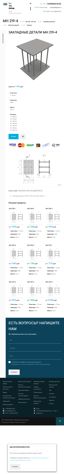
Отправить (14, 379)
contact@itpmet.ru (55, 7)
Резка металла (22, 410)
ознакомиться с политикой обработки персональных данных (31, 372)
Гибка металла (38, 400)
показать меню (3, 38)
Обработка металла (24, 407)
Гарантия (51, 408)
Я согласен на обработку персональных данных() (30, 371)
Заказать (13, 136)
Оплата (51, 411)
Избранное (38, 421)
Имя (11, 348)
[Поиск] (60, 429)
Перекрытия (6, 409)
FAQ (50, 398)
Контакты (51, 401)
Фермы (5, 400)
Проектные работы (23, 398)
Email (11, 363)
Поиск (37, 416)
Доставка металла (54, 389)
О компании (52, 404)
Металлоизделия (8, 412)
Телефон (12, 356)
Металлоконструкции (24, 389)
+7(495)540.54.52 (54, 4)
